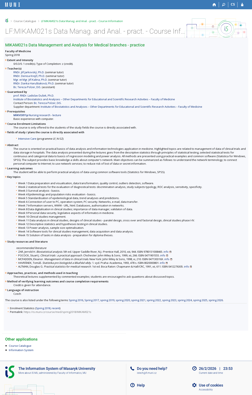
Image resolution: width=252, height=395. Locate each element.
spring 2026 (216, 300)
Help (141, 385)
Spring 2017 (91, 300)
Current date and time (211, 372)
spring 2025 (200, 300)
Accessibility (206, 389)
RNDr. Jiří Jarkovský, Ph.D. (28, 72)
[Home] (214, 4)
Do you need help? (152, 368)
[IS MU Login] (242, 4)
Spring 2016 (76, 300)
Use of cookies (211, 385)
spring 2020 (123, 300)
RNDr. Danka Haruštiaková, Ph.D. (33, 83)
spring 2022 (154, 300)
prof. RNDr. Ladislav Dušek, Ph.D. (33, 95)
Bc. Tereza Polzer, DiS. (27, 87)
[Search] (223, 4)
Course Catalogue (25, 21)
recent (56, 308)
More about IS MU (28, 372)
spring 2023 (169, 300)
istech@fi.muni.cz (147, 372)
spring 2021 (138, 300)
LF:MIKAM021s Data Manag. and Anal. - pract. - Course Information (82, 21)
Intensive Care (27, 138)
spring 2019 (107, 300)
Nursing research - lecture (37, 115)
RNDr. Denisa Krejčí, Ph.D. (29, 76)
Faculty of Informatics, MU (71, 372)
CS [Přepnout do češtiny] (233, 4)
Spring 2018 (43, 308)
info (166, 252)
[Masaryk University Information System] (12, 4)
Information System (21, 350)
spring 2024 (185, 300)
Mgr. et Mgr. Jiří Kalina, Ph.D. (30, 79)
